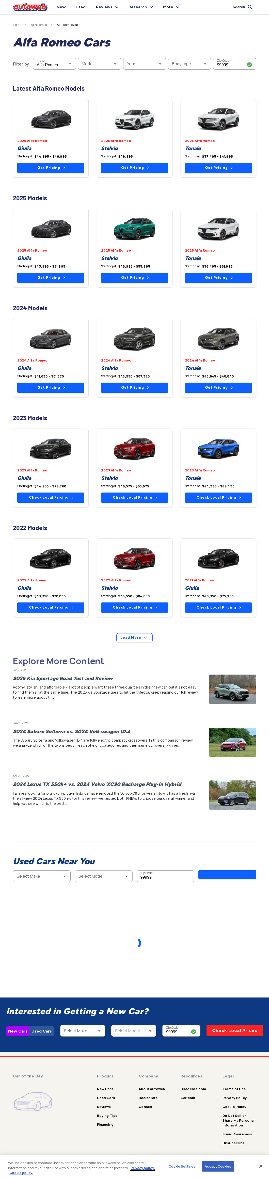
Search (227, 876)
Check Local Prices (234, 1030)
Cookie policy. (21, 1172)
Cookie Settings (182, 1166)
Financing (105, 1124)
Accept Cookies (218, 1166)
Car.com (188, 1097)
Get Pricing (51, 168)
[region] (134, 1166)
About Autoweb (152, 1089)
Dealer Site (148, 1097)
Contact (145, 1106)
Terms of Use (234, 1089)
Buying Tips (107, 1115)
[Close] (260, 1166)
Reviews (104, 1106)
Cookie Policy (234, 1106)
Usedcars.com (193, 1089)
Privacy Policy (235, 1097)
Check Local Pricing (51, 497)
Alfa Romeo (39, 25)
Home (17, 25)
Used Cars (41, 1031)
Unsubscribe (234, 1143)
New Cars (17, 1031)
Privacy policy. (143, 1168)
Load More (134, 638)
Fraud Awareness (237, 1134)
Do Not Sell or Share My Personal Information (239, 1120)
